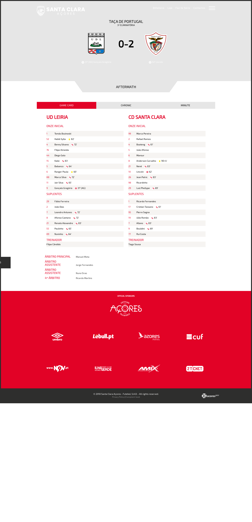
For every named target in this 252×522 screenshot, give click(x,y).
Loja (169, 7)
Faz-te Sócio (183, 7)
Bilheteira (158, 7)
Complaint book (133, 397)
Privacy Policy (118, 397)
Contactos (199, 7)
